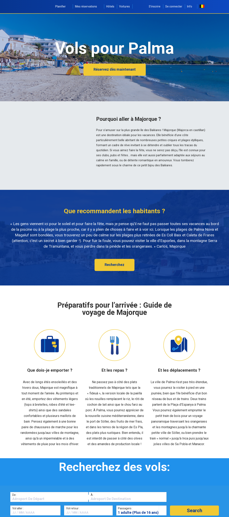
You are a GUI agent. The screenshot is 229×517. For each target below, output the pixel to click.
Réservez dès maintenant (115, 69)
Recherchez (114, 265)
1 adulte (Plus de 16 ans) (138, 512)
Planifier (62, 6)
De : (14, 494)
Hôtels (110, 6)
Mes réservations (88, 6)
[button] (194, 511)
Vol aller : (18, 508)
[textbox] (49, 499)
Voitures (124, 6)
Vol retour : (73, 508)
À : (92, 494)
